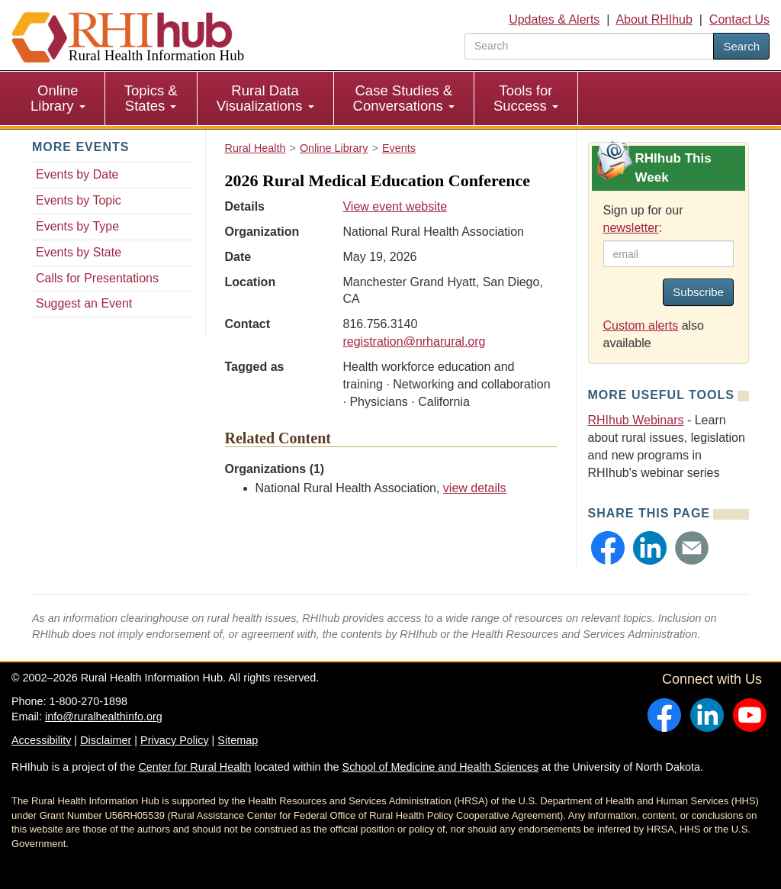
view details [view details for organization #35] (474, 488)
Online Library (58, 98)
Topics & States (151, 98)
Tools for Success (525, 98)
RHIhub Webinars (636, 420)
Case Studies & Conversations (404, 98)
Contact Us (739, 19)
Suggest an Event (84, 303)
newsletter (631, 227)
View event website (394, 206)
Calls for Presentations (97, 278)
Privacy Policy (174, 740)
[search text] (589, 46)
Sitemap (237, 740)
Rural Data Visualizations (265, 98)
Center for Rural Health (194, 767)
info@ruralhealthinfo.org (103, 716)
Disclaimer (105, 740)
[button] (608, 548)
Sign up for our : (643, 219)
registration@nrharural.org (413, 341)
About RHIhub (654, 19)
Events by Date (77, 174)
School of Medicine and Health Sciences (440, 767)
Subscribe (698, 291)
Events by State (78, 252)
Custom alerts (641, 325)
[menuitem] (58, 98)
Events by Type (77, 226)
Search (741, 46)
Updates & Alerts (554, 19)
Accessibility (41, 740)
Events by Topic (78, 200)
